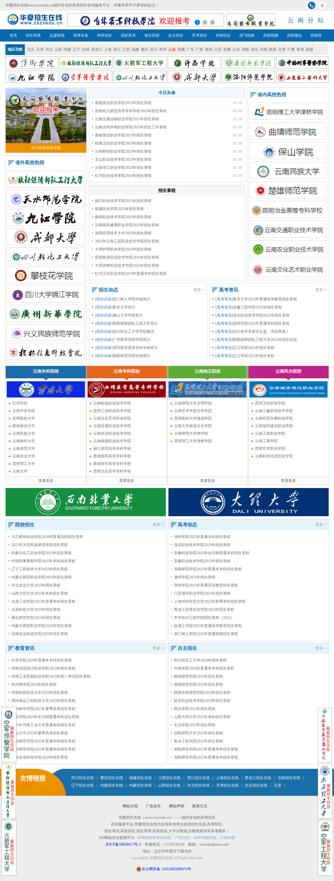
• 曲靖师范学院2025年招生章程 (197, 676)
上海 (108, 49)
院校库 (316, 35)
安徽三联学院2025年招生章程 (257, 307)
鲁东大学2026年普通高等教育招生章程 (265, 299)
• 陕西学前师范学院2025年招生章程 (201, 693)
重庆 (144, 49)
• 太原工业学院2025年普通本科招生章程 (42, 601)
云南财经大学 (23, 441)
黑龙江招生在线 (258, 778)
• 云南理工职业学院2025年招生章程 (122, 168)
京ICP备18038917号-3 (123, 844)
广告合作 (153, 806)
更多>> (199, 290)
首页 (13, 35)
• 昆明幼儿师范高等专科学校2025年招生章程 (129, 111)
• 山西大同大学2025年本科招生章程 (38, 593)
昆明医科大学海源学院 (193, 418)
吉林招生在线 (289, 778)
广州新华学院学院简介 (131, 340)
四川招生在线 (82, 778)
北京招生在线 (256, 785)
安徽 (227, 49)
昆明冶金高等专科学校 (112, 471)
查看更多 (45, 481)
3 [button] (212, 22)
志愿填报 (57, 35)
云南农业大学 (23, 456)
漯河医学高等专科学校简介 (135, 348)
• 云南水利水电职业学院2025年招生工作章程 (129, 127)
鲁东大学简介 (124, 307)
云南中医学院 (23, 411)
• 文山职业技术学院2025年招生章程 (122, 159)
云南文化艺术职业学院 (112, 418)
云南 (172, 49)
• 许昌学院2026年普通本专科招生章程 (40, 660)
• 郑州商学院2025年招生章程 (32, 685)
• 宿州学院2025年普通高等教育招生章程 (204, 585)
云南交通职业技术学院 (112, 426)
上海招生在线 (227, 778)
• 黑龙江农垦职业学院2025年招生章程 (203, 610)
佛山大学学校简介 (128, 315)
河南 (263, 49)
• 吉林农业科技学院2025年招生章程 (38, 634)
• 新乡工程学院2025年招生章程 (197, 741)
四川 (153, 49)
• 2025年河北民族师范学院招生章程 (38, 545)
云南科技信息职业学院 (274, 456)
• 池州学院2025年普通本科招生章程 (201, 537)
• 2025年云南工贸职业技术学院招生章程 (125, 241)
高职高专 (128, 35)
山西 (58, 49)
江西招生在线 (169, 778)
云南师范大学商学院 (191, 433)
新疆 (309, 49)
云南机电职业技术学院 (112, 403)
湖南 (245, 49)
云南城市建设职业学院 (274, 426)
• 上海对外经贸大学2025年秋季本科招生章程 (208, 601)
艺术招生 (199, 35)
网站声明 (176, 806)
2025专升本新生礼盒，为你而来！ (261, 332)
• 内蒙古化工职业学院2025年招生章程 (40, 553)
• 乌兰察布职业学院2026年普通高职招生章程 (45, 537)
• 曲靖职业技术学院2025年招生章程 (122, 217)
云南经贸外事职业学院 (274, 418)
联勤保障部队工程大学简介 (135, 323)
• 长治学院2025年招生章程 (193, 725)
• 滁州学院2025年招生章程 (193, 577)
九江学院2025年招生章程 (253, 348)
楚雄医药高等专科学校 (112, 456)
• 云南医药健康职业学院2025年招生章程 (125, 225)
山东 (236, 49)
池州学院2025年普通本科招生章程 (261, 323)
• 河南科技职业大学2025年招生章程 (38, 693)
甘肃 (282, 49)
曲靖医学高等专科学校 (112, 464)
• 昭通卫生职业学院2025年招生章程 (122, 143)
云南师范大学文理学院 (193, 403)
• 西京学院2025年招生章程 (193, 709)
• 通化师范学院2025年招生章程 (34, 618)
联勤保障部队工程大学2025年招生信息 (265, 340)
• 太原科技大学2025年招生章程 (34, 610)
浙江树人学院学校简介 (131, 299)
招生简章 (33, 35)
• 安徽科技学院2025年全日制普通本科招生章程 (210, 553)
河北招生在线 (198, 785)
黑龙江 (96, 49)
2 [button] (205, 22)
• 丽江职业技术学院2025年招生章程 (122, 201)
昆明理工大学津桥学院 (193, 441)
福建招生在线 (140, 778)
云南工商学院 (266, 441)
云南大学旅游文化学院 (193, 426)
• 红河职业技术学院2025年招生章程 (122, 176)
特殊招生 (223, 35)
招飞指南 (246, 35)
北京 (31, 49)
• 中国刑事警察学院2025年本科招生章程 (42, 561)
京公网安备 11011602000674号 (166, 869)
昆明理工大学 (23, 464)
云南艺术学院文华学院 (193, 411)
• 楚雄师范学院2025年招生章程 (197, 685)
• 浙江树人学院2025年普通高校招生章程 (204, 634)
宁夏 (291, 49)
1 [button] (197, 22)
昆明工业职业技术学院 (112, 411)
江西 (126, 49)
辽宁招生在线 (82, 785)
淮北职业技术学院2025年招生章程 (261, 315)
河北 (49, 49)
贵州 (163, 49)
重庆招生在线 (111, 778)
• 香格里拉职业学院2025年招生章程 (122, 103)
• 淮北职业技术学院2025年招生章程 (201, 545)
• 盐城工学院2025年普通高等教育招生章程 (206, 626)
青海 (300, 49)
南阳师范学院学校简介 (131, 356)
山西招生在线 (169, 785)
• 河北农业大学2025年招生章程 (34, 585)
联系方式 (199, 806)
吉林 (85, 49)
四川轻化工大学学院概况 (133, 332)
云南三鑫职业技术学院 (274, 411)
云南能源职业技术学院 (112, 441)
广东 (190, 49)
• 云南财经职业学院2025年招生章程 (122, 151)
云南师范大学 (23, 449)
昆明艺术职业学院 (270, 449)
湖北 (254, 49)
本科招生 (104, 35)
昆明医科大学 (23, 418)
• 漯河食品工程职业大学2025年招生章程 (42, 701)
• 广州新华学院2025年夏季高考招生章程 (42, 709)
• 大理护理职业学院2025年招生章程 (122, 249)
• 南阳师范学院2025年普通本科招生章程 (42, 741)
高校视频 (270, 35)
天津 (40, 49)
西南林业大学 (23, 426)
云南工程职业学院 (270, 433)
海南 (208, 49)
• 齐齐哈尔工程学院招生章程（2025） (203, 618)
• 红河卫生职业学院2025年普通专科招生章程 (129, 274)
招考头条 (80, 35)
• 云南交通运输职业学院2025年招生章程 (125, 119)
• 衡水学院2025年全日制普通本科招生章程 (44, 717)
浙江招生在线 (198, 778)
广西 (199, 49)
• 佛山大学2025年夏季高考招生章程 (38, 733)
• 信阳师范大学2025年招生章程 (197, 733)
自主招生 (175, 35)
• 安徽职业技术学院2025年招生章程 (201, 561)
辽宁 (76, 49)
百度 (277, 785)
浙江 (117, 49)
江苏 (218, 49)
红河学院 (19, 403)
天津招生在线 (227, 785)
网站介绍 (130, 806)
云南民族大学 (23, 433)
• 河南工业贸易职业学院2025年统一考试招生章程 (49, 676)
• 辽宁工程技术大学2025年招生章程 (38, 569)
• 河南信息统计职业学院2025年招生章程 (42, 668)
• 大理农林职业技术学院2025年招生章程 (125, 265)
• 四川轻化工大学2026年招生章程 (199, 660)
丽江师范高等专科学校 (112, 449)
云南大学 (19, 471)
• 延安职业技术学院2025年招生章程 (201, 701)
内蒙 (67, 49)
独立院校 (152, 35)
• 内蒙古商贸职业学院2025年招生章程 (40, 577)
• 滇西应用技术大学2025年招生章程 (122, 233)
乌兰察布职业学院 (46, 148)
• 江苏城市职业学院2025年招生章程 (201, 593)
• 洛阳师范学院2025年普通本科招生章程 (42, 749)
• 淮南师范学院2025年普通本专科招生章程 (206, 569)
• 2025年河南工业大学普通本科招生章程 (42, 725)
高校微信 (294, 35)
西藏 (181, 49)
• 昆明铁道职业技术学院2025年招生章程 (125, 257)
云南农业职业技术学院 (112, 433)
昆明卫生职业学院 (270, 403)
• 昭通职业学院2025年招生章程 (118, 209)
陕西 (273, 49)
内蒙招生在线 (111, 785)
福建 (135, 49)
